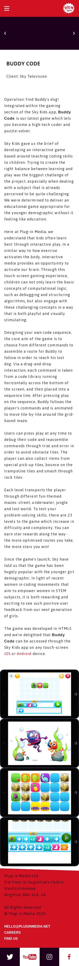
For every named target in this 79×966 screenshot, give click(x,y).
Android (24, 653)
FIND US (11, 938)
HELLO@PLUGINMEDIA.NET (27, 926)
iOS (7, 653)
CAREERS (12, 932)
